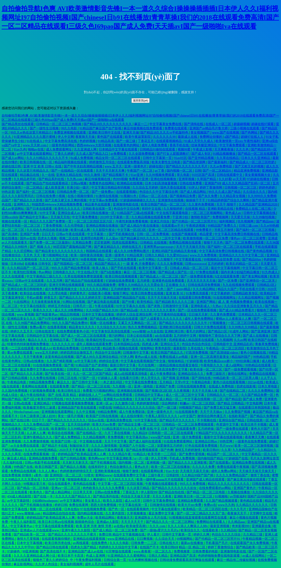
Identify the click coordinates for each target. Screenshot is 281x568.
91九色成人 (270, 272)
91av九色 (20, 149)
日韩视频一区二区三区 (240, 187)
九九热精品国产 (244, 450)
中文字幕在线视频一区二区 (204, 399)
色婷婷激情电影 (148, 403)
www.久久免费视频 (204, 255)
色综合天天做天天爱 (136, 496)
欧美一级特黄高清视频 (87, 255)
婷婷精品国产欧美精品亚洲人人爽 (82, 454)
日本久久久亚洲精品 (256, 158)
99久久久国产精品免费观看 (71, 268)
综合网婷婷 (169, 403)
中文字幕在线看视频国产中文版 (144, 361)
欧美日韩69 (211, 450)
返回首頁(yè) (140, 100)
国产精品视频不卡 (115, 175)
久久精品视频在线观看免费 (151, 217)
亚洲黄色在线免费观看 (168, 280)
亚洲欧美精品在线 (220, 208)
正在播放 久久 (175, 285)
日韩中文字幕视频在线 (259, 213)
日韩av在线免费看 (108, 492)
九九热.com (75, 179)
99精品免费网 (107, 411)
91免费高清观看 (197, 293)
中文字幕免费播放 (85, 217)
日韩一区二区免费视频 (153, 234)
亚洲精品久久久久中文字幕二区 (242, 255)
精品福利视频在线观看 (70, 162)
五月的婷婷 (216, 263)
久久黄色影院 (115, 513)
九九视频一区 (122, 386)
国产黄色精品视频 (259, 251)
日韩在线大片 (169, 543)
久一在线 (48, 175)
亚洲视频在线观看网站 (57, 411)
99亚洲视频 (30, 551)
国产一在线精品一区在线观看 (72, 170)
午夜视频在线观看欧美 (161, 483)
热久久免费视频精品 (143, 327)
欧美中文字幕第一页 (154, 268)
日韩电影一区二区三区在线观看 (171, 433)
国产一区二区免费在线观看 (245, 242)
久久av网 (240, 340)
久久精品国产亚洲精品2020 (258, 204)
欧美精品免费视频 (66, 348)
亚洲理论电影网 (92, 238)
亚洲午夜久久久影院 (76, 530)
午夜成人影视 (203, 149)
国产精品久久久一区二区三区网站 (170, 521)
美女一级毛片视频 (71, 416)
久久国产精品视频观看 (221, 500)
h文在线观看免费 (227, 276)
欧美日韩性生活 (69, 390)
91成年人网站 (239, 331)
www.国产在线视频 (226, 132)
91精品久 (139, 454)
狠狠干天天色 (214, 242)
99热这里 (8, 191)
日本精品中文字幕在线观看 (118, 149)
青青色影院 (163, 348)
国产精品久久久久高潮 (26, 373)
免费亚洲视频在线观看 (70, 132)
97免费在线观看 (207, 272)
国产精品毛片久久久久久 (177, 420)
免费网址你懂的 (211, 136)
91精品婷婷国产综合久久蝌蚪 (229, 200)
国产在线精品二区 (233, 390)
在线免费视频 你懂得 (17, 475)
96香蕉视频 (88, 259)
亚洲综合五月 (170, 344)
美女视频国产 (200, 132)
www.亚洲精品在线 (121, 538)
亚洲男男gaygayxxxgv (159, 246)
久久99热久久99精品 (243, 327)
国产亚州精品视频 (201, 158)
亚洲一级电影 (144, 386)
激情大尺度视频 (28, 538)
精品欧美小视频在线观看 (121, 348)
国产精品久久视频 (73, 466)
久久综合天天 (165, 538)
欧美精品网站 (105, 517)
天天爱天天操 (241, 217)
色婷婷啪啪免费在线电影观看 (219, 555)
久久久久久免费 (203, 466)
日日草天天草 (83, 492)
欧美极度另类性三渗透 (39, 407)
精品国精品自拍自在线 (59, 513)
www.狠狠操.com (29, 513)
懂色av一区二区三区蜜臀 (248, 238)
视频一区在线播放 (103, 323)
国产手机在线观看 (124, 268)
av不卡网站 (147, 259)
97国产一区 (87, 378)
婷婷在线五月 (132, 246)
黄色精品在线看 (84, 483)
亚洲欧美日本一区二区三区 (193, 496)
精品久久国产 (228, 289)
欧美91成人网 (81, 230)
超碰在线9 (156, 166)
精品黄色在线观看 (98, 204)
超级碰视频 (241, 124)
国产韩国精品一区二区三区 (73, 263)
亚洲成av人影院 (108, 521)
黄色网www (96, 458)
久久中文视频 (86, 411)
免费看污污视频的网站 (99, 390)
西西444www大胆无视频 (94, 145)
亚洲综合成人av (69, 213)
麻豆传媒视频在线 (98, 179)
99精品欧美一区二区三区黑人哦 (236, 378)
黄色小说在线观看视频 (229, 382)
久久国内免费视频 (15, 390)
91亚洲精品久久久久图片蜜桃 (35, 136)
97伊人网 (126, 356)
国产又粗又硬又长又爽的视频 (66, 200)
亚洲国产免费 (30, 234)
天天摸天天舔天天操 (195, 471)
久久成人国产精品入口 (92, 153)
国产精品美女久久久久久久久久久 (59, 251)
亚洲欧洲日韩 (174, 331)
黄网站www (103, 475)
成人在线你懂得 (132, 416)
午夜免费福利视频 (88, 560)
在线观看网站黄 (152, 471)
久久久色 (243, 149)
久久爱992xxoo (177, 255)
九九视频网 (224, 340)
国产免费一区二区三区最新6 (50, 242)
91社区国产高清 (203, 175)
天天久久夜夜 (162, 496)
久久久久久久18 (63, 344)
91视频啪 (222, 496)
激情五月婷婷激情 (188, 450)
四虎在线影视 (246, 386)
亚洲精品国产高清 (183, 555)
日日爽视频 (145, 538)
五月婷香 (144, 280)
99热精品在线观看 (258, 365)
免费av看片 (38, 327)
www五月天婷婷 (47, 352)
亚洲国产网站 (206, 301)
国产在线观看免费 (183, 428)
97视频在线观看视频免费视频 (73, 403)
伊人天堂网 (159, 458)
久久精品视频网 (94, 437)
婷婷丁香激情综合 (221, 547)
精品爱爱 (206, 234)
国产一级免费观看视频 (197, 276)
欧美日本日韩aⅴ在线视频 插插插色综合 (66, 521)
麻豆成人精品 (17, 458)
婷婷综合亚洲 (109, 361)
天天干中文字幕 (116, 441)
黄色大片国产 (261, 428)
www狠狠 (139, 331)
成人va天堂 (133, 500)
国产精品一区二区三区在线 (91, 386)
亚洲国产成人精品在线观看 (206, 479)
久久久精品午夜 (120, 454)
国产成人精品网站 (193, 191)
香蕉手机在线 (180, 145)
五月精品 (166, 382)
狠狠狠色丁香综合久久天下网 (220, 335)
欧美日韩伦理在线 (50, 399)
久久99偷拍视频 (264, 217)
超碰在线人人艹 (90, 395)
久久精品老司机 (25, 179)
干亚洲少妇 (180, 217)
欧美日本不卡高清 (71, 555)
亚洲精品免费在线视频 (248, 462)
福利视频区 (227, 221)
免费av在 (210, 505)
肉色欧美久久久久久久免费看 (104, 488)
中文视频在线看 (91, 441)
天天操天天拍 (60, 217)
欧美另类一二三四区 (162, 454)
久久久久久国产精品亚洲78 (59, 259)
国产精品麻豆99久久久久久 (140, 238)
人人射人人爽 (36, 433)
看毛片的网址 (196, 331)
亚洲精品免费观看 (190, 500)
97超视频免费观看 (43, 390)
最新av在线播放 (192, 543)
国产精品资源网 (194, 162)
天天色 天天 (32, 255)
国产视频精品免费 (183, 196)
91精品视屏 (135, 255)
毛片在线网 (146, 365)
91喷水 (89, 475)
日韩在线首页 (45, 331)
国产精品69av (252, 259)
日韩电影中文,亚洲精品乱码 (233, 344)
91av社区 (180, 158)
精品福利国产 (241, 356)
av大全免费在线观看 (25, 445)
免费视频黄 (182, 551)
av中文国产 (188, 416)
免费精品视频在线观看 (185, 242)
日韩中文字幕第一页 (158, 158)
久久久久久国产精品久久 (73, 496)
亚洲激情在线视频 (171, 200)
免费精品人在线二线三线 (253, 208)
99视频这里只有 (35, 483)
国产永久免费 (208, 196)
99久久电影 (69, 128)
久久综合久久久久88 (112, 327)
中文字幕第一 (97, 234)
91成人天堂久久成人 (199, 141)
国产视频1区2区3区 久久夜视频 (167, 390)
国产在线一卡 (43, 496)
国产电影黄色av (47, 314)
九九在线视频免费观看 (238, 285)
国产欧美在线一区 (58, 373)
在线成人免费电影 (221, 386)
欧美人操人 (100, 268)
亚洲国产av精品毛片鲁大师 (209, 128)
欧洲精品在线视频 (130, 183)
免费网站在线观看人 (211, 521)
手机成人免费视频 (182, 458)
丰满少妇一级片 (78, 187)
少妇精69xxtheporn (45, 500)
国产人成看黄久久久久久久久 (161, 318)
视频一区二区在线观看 (46, 509)
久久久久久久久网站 (94, 289)
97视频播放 (217, 323)
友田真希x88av (92, 369)
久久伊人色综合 (46, 564)
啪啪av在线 (36, 149)
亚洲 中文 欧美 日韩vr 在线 (42, 166)
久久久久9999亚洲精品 (41, 450)
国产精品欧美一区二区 (30, 534)
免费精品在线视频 (262, 373)
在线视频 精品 (195, 208)
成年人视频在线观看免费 (94, 344)
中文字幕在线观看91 (166, 509)
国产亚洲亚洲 (261, 331)
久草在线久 (195, 348)
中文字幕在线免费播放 (141, 382)
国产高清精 (10, 234)
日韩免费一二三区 (144, 543)
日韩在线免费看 (191, 183)
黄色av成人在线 (146, 356)
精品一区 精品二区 (192, 547)
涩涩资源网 (102, 242)
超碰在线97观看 (263, 124)
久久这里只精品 (138, 488)
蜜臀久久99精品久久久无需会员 (141, 285)
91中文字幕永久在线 (131, 306)
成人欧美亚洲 (55, 187)
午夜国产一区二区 (140, 170)
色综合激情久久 (121, 466)
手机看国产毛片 (217, 543)
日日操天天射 (198, 314)
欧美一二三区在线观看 (18, 348)
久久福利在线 (13, 462)
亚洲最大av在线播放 (118, 399)
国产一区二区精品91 (217, 170)
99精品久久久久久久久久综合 (134, 407)
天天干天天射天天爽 (110, 170)
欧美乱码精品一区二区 (242, 263)
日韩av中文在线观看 (30, 280)
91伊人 (193, 187)
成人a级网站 (234, 365)
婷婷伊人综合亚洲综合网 (134, 314)
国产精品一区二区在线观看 (257, 153)
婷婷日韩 (60, 505)
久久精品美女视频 (233, 196)
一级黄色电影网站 (62, 145)
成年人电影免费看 (155, 145)
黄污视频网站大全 (55, 255)
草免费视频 (115, 437)
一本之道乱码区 (111, 382)
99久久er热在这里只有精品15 (31, 132)
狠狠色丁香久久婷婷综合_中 (53, 560)
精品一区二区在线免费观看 (117, 259)
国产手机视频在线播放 (36, 505)
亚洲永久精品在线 (69, 175)
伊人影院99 (149, 492)
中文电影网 (254, 403)
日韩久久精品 (155, 255)
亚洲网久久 (22, 204)
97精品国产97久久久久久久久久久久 (222, 433)
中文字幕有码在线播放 (170, 314)
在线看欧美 (210, 530)
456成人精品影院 (19, 496)
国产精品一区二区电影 (33, 488)
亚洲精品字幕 (60, 340)
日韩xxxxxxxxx (195, 263)
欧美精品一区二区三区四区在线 (206, 509)
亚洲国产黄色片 (245, 488)
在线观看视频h (127, 191)
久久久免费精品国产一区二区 (44, 424)
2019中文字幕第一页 (115, 217)
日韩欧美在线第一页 (97, 208)
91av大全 (172, 471)
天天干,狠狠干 (226, 204)
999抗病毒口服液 (247, 361)
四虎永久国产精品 (84, 547)
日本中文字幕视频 (30, 543)
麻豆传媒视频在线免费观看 (143, 128)
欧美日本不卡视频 (254, 424)
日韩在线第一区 (258, 420)
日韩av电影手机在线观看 (43, 462)
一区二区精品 (33, 187)
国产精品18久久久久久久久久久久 (108, 124)
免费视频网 (220, 217)
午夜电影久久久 (212, 365)
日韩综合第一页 (115, 560)
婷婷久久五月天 (22, 331)
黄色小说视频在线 (253, 352)
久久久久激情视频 (104, 445)
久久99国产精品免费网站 (32, 323)
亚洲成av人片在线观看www (40, 530)
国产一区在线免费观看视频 (197, 310)
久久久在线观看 (13, 276)
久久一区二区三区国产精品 (92, 373)
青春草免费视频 (266, 344)
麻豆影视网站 (24, 564)
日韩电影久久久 (64, 272)
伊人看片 (154, 534)
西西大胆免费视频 (104, 505)
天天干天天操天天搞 (162, 297)
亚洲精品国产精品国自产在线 (124, 297)
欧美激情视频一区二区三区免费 (206, 238)
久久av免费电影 (221, 166)
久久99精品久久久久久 (83, 428)
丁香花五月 (146, 141)
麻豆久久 (64, 382)
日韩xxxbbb (10, 217)
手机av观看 (34, 297)
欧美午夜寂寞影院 (138, 136)
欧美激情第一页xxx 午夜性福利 (238, 141)
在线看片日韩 (129, 378)
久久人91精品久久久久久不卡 (47, 158)
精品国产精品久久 (108, 263)
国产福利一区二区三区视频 (35, 191)
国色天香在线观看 (173, 187)
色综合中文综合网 (127, 208)
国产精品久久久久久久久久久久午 (183, 323)
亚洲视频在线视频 (130, 390)
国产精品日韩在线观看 (52, 547)
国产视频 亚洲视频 (176, 378)
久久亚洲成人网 (85, 149)
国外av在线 (28, 238)
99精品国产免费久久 (222, 225)
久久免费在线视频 (43, 378)
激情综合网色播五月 (212, 416)
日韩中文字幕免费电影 (159, 500)
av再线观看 (81, 543)
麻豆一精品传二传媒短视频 (236, 560)
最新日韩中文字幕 (123, 365)
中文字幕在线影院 (33, 306)
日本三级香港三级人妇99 (38, 416)
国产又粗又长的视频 (249, 166)
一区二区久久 (162, 551)
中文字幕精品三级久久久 (44, 276)
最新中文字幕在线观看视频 (223, 437)
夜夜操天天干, (237, 513)
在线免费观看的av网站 (215, 488)
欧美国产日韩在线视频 (102, 416)
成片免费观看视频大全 (61, 289)
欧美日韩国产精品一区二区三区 (164, 204)
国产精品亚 (233, 399)
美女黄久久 (93, 500)
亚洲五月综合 (160, 221)
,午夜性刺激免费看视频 (132, 221)
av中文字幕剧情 (18, 500)
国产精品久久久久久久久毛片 (187, 166)
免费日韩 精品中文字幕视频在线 (122, 534)
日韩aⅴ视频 (79, 183)
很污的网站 (116, 335)
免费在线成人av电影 (174, 356)
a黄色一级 (41, 475)
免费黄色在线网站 (102, 183)
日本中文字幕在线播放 (98, 314)
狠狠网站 (146, 348)
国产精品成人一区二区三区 (159, 276)
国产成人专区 (201, 153)
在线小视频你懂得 (80, 196)
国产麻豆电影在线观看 (103, 301)
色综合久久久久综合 (226, 534)
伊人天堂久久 (151, 378)
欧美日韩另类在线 (58, 543)
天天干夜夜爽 (33, 356)
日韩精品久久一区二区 (223, 395)
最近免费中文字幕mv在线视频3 (42, 369)
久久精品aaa (237, 521)
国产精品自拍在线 (171, 492)
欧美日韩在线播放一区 (99, 213)
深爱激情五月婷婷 (170, 445)
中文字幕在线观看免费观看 (55, 526)
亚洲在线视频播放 (163, 179)
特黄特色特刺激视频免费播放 (28, 344)
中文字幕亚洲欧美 (119, 458)
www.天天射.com (35, 145)
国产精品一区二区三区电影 (206, 492)
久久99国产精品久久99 (102, 310)
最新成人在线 (188, 136)
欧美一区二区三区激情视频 (254, 445)
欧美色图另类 (157, 340)
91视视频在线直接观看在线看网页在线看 (198, 517)
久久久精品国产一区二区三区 (28, 268)
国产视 (69, 365)
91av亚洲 (137, 175)
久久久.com (157, 526)
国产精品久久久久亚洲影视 (188, 462)
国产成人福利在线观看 (145, 441)
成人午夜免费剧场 (163, 373)
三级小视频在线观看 (245, 128)
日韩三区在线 (68, 378)
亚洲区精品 (41, 403)
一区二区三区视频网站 (207, 213)
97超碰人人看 (108, 378)
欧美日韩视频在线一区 (36, 162)
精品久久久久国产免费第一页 (51, 221)
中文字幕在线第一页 (133, 505)
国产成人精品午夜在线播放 (140, 225)
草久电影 (183, 175)
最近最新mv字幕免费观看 (105, 450)
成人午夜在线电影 (33, 395)
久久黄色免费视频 (201, 204)
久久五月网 (54, 280)
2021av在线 (255, 382)
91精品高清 (106, 141)
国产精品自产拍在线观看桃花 (47, 183)
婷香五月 (51, 297)
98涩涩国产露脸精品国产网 (72, 246)
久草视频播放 (137, 513)
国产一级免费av (103, 191)
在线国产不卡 (150, 547)
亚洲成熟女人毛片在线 (151, 517)
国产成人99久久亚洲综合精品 (97, 356)
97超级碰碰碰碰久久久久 (138, 200)
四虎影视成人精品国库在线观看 (192, 340)
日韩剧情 (173, 475)
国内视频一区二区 (180, 170)
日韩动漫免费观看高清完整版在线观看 (187, 560)
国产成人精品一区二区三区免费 (115, 530)
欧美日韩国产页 (46, 466)
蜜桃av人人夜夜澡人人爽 (234, 318)
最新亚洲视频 (220, 526)
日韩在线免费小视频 (51, 196)
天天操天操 (142, 399)
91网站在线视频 (74, 301)
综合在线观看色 (59, 483)
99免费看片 (204, 230)
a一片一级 (141, 458)
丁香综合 (78, 340)
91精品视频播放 (224, 153)
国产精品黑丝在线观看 (18, 124)
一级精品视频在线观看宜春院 (177, 365)
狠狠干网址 (121, 293)
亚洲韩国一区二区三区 (66, 475)
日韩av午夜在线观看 (71, 234)
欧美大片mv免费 (104, 424)
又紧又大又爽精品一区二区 (137, 323)
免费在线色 (17, 340)
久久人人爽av (48, 471)
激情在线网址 (238, 373)
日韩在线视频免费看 (192, 386)
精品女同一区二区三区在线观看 (118, 158)
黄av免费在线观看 (20, 352)
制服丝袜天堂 (80, 445)
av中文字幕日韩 (86, 361)
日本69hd (16, 263)
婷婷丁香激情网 (211, 187)
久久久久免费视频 (170, 263)
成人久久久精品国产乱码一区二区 (246, 183)
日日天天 (48, 234)
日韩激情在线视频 (163, 505)
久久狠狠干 (165, 259)
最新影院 (179, 348)
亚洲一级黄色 (115, 255)
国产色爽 (166, 450)
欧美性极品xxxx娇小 (219, 361)
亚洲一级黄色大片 (160, 411)
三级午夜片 (156, 475)
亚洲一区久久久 (134, 340)
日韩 (198, 170)
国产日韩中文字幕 (85, 382)
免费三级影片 (216, 373)
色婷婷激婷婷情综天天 (76, 471)
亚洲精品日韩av (206, 441)
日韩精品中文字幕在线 (42, 335)
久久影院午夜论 (104, 230)
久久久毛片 (238, 509)
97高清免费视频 (197, 352)
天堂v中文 (182, 382)
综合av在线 (96, 420)
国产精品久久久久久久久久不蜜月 (72, 534)
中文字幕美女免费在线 (165, 124)
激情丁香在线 (260, 475)
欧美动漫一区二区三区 (206, 369)
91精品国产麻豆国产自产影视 (100, 128)
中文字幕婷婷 (221, 293)
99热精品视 (261, 356)
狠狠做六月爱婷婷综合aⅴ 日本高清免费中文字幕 (153, 369)
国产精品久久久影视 (28, 200)
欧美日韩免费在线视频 (147, 293)
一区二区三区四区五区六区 (93, 221)
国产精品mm (265, 221)
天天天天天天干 (132, 521)
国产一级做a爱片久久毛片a (159, 530)
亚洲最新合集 (262, 526)
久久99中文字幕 (54, 479)
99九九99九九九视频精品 (84, 399)
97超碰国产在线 (237, 458)
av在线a (119, 526)
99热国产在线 (24, 466)
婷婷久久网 (201, 534)
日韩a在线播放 (34, 361)
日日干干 (39, 420)
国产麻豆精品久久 (107, 246)
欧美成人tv (43, 348)
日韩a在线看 (23, 403)
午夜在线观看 (105, 306)
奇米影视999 (241, 526)
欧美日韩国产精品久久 (167, 352)
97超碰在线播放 (258, 179)
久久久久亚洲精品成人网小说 (35, 555)
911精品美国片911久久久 (120, 428)
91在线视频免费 (187, 411)
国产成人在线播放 (256, 335)
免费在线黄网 (79, 505)
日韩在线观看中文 (230, 175)
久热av (217, 306)
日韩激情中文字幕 (175, 306)
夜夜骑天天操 (85, 136)
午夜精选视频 (196, 225)
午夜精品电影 (17, 382)
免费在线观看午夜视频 (233, 466)
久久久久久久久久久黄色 (158, 310)
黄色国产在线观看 (110, 136)
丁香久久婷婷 (64, 153)
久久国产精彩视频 (59, 361)
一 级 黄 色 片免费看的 (139, 263)
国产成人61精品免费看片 (237, 310)
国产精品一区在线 (36, 428)
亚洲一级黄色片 (136, 166)
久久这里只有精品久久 (33, 170)
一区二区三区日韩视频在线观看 (251, 323)
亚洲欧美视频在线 (107, 471)
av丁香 (160, 170)
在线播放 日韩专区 (38, 263)
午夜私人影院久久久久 (161, 416)
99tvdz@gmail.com (27, 411)
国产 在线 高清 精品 (62, 395)
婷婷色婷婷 (267, 187)
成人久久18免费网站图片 (132, 251)
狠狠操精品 (176, 361)
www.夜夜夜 (142, 551)
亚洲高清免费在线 (119, 420)
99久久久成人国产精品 (224, 191)
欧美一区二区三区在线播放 (171, 466)
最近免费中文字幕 (161, 513)
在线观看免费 (60, 386)
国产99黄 (128, 301)
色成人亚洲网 (96, 555)
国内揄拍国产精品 (210, 458)
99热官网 (226, 441)
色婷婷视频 (87, 141)
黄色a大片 (142, 466)
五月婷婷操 (206, 428)
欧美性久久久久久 (67, 208)
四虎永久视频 (47, 238)
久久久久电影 (119, 543)
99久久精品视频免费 (102, 285)
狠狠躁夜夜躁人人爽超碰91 (87, 479)
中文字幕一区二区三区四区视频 (121, 483)
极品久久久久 (38, 340)
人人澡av (112, 238)
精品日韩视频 (70, 314)
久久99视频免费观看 (160, 175)
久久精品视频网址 (251, 297)
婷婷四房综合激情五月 (76, 352)
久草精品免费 (82, 242)
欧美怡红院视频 (25, 272)
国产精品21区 (218, 331)
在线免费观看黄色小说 (73, 331)
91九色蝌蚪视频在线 (143, 560)
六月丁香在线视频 (117, 433)
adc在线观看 (163, 335)
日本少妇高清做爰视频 (161, 183)
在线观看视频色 (138, 509)
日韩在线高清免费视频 (204, 285)
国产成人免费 (253, 399)
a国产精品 (231, 136)
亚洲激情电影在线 (126, 204)
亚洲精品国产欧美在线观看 (77, 407)
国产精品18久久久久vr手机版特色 (164, 132)
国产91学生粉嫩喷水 (53, 318)
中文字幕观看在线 (188, 259)
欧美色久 (36, 492)
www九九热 (226, 505)
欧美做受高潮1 (137, 526)
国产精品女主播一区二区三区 (139, 424)
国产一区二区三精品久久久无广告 (201, 513)
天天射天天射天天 (75, 462)
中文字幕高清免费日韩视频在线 (237, 234)
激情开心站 (140, 289)
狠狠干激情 (130, 471)
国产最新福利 (218, 162)
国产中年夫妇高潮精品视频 (83, 166)
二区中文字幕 (171, 238)
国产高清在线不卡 (53, 551)
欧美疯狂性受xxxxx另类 (103, 340)
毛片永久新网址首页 (264, 458)
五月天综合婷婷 (79, 424)
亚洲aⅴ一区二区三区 (66, 488)
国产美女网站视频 (254, 276)
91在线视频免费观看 (48, 365)
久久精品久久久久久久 (252, 505)
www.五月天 (114, 166)
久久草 (226, 450)
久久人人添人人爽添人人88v (188, 526)
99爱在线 (105, 407)
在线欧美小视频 (99, 293)
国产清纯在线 (194, 124)
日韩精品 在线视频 (154, 242)
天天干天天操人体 (205, 390)
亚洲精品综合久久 (191, 373)
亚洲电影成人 (201, 306)
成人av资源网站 (13, 208)
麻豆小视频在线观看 (244, 517)
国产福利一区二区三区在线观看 (230, 246)
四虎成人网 (150, 344)
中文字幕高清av (137, 437)
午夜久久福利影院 (23, 521)
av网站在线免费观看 (118, 395)
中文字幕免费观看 (232, 145)
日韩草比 (73, 369)
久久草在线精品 (228, 158)
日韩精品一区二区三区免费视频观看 (188, 424)
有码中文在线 (152, 208)
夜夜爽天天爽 (255, 437)
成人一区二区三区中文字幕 (185, 395)
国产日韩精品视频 (15, 378)
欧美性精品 (145, 301)
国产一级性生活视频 (44, 128)
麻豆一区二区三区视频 (140, 272)
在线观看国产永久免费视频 (250, 543)
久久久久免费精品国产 (232, 475)
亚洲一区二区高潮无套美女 (210, 356)
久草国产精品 (207, 179)
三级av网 (111, 369)
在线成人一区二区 (218, 124)
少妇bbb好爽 (79, 318)
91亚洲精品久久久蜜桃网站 (127, 555)
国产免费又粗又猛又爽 (220, 407)
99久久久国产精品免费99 (70, 323)
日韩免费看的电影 (205, 551)
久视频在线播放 (239, 492)
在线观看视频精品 (169, 141)
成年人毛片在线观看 (100, 564)
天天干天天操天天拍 (191, 246)
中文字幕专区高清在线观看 (111, 331)
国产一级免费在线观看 (232, 428)
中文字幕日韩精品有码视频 (111, 187)
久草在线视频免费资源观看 (84, 276)
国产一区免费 (228, 280)
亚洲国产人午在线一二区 (137, 445)
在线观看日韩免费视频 (195, 297)
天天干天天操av (211, 411)
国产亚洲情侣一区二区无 (257, 280)
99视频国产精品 (190, 407)
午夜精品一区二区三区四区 (225, 348)
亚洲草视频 (186, 179)
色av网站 (44, 272)
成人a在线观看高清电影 (131, 373)
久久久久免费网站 (261, 390)
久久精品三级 (253, 534)
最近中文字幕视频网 (226, 268)
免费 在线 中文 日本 (153, 428)
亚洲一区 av (104, 403)
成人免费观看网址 (59, 149)
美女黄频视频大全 (258, 175)
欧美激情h (58, 428)
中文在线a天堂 (88, 272)
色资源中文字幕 (227, 424)
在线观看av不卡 (172, 225)
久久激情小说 (125, 403)
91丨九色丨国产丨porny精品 (171, 289)
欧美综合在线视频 (33, 293)
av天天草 (239, 179)
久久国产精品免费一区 (257, 395)
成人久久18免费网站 (69, 310)
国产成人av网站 (13, 158)
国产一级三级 (126, 141)
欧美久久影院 (113, 500)
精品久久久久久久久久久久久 (229, 483)
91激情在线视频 (107, 196)
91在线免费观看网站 (178, 441)
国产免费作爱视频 (192, 454)
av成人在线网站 (253, 555)
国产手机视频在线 (122, 234)
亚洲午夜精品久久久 (38, 437)
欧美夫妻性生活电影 (166, 162)
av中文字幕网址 (71, 500)
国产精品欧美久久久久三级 (175, 301)
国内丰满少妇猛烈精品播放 (240, 272)
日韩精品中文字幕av (149, 395)
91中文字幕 (47, 213)
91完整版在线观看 (118, 551)
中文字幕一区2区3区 (132, 230)
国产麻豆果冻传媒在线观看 (246, 479)
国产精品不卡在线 (55, 445)
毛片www (226, 445)
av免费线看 (118, 153)
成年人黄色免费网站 (199, 318)
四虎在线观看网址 (125, 242)
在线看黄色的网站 (126, 145)
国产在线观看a (220, 462)
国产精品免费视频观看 (142, 450)
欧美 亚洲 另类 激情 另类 (94, 526)
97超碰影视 (194, 361)
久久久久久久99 (164, 136)
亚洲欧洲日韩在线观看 (175, 327)
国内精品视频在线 (90, 513)
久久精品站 (229, 530)
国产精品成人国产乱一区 (176, 272)
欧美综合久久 (191, 530)
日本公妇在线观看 (140, 335)
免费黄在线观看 (176, 128)
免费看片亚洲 (139, 179)
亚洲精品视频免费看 (43, 458)
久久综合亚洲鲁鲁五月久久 (243, 306)
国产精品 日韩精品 (231, 403)
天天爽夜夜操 (224, 149)
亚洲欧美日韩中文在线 (104, 132)
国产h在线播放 (111, 272)
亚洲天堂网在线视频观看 (67, 285)
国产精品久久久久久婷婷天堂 (80, 297)
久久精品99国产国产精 (197, 475)
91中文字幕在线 (146, 420)
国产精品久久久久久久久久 (67, 420)
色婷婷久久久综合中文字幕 (118, 547)
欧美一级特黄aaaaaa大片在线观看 (160, 479)
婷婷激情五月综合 (102, 162)
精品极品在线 (30, 175)
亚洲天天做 (131, 132)
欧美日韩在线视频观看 (121, 276)
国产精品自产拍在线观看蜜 (84, 280)
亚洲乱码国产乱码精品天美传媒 (175, 251)
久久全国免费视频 (142, 153)
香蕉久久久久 (43, 310)
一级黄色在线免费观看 (251, 441)
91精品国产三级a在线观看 (136, 213)
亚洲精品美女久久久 (22, 318)
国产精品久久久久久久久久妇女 (175, 488)
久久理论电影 (58, 293)
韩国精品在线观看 (99, 251)
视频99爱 (184, 149)
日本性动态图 (91, 348)
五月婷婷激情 (121, 289)
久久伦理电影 (74, 225)
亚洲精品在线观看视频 (89, 538)
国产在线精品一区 (89, 433)
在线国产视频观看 (184, 234)
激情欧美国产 (201, 217)
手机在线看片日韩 (252, 289)
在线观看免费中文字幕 (129, 475)
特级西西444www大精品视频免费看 (57, 204)
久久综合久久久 (254, 191)
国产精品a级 (129, 310)
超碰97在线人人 (252, 136)
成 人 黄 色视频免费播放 (235, 301)
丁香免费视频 (53, 225)
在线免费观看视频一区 (39, 454)
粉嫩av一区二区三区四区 (198, 403)
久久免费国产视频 (238, 411)
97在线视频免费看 (93, 509)
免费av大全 (85, 517)
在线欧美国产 (238, 416)
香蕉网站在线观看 (35, 386)
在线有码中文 (98, 466)
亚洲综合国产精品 (232, 420)
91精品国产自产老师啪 (91, 365)
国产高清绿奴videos (224, 352)
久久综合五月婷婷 (145, 187)
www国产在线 (160, 437)
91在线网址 (22, 301)
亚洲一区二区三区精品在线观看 (171, 230)
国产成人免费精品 (67, 437)
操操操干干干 (196, 200)
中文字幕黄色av (21, 526)
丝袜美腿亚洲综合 (204, 145)
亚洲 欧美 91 (175, 293)
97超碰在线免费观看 (120, 280)
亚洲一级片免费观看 (187, 437)
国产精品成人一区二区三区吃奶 (252, 162)
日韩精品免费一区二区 (73, 191)
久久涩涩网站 (24, 251)
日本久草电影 (268, 386)
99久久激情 (92, 175)
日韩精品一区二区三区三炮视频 (59, 124)
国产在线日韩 (20, 420)
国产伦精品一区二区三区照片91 (195, 221)
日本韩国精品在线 (127, 344)
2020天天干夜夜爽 (72, 450)
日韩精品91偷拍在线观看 (158, 149)
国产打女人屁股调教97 (173, 153)
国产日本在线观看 (39, 208)
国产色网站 (249, 132)
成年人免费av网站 (224, 471)
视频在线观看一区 (15, 221)
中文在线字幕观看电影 (172, 213)
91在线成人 (34, 141)
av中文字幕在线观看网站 (35, 153)
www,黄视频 (25, 314)
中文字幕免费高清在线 (61, 141)
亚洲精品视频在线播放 (102, 225)
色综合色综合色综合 (197, 344)
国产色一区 (116, 509)
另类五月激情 (224, 230)
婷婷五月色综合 (59, 306)
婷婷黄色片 (78, 293)
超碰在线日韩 (12, 166)
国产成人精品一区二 (168, 399)
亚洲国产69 (212, 183)
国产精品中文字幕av (34, 217)
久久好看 (225, 179)
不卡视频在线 (207, 420)
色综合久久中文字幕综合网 (159, 191)
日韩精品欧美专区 (245, 293)
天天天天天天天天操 (201, 280)
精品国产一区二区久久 (223, 454)
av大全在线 (155, 331)
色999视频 (120, 179)
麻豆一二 (141, 124)
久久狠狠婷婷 (173, 208)
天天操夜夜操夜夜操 (46, 301)
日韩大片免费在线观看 (210, 327)
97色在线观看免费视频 (201, 445)
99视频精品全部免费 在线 (222, 259)
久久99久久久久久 (121, 479)
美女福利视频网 (71, 564)
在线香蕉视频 (57, 327)
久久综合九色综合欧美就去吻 (47, 230)
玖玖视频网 (245, 221)
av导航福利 (238, 496)
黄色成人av (233, 213)
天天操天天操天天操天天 (257, 471)
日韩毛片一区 (83, 306)
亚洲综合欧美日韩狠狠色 (25, 289)
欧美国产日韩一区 (64, 441)
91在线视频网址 (225, 297)
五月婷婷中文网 (185, 335)
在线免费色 (99, 543)
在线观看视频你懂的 (56, 538)
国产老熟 (154, 306)
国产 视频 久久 (40, 246)
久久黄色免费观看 (223, 314)
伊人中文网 (66, 136)
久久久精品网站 (204, 289)
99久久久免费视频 (193, 483)
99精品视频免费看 (42, 382)
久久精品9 (139, 433)
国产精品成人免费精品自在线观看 (114, 318)
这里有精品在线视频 (60, 356)
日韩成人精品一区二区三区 (189, 268)
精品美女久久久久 (82, 327)
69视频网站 (185, 538)
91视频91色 (128, 196)
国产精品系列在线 (51, 179)
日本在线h (71, 509)
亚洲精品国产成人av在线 (86, 551)
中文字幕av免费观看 (104, 200)
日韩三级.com (249, 225)
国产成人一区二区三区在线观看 (84, 335)
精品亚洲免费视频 (247, 170)
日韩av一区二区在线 (153, 196)
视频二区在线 (69, 238)
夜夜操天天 (125, 517)
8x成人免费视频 (82, 158)
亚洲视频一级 (156, 462)
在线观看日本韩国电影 (254, 407)
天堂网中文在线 (261, 513)
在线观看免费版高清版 (133, 162)
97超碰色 (14, 551)
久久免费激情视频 (36, 441)
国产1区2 (29, 399)
